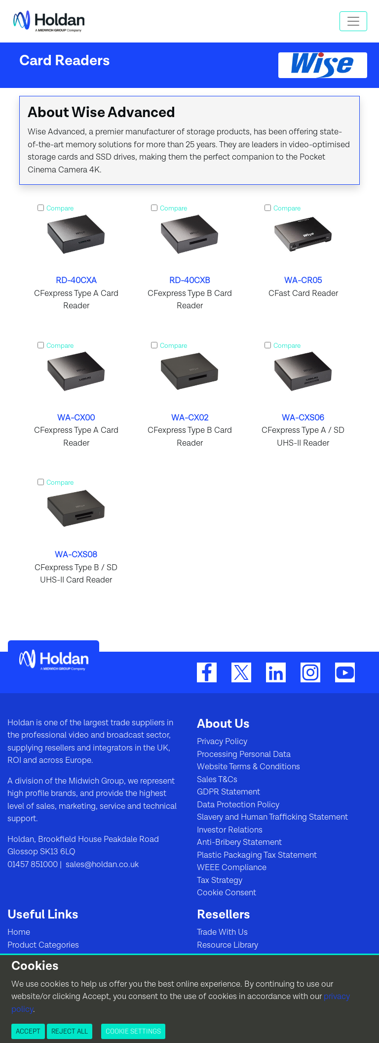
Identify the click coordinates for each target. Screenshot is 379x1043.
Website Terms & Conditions (248, 766)
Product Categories (43, 945)
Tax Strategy (219, 880)
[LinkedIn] (276, 672)
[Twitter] (241, 672)
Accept (28, 1031)
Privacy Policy (222, 741)
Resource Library (227, 945)
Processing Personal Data (244, 754)
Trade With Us (222, 932)
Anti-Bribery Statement (239, 842)
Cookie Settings (133, 1031)
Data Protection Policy (238, 804)
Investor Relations (230, 830)
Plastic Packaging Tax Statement (257, 855)
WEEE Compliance (231, 867)
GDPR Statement (228, 792)
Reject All (69, 1031)
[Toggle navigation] (353, 21)
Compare (60, 208)
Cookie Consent (226, 892)
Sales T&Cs (217, 779)
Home (18, 932)
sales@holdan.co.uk (101, 864)
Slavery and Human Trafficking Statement (272, 817)
